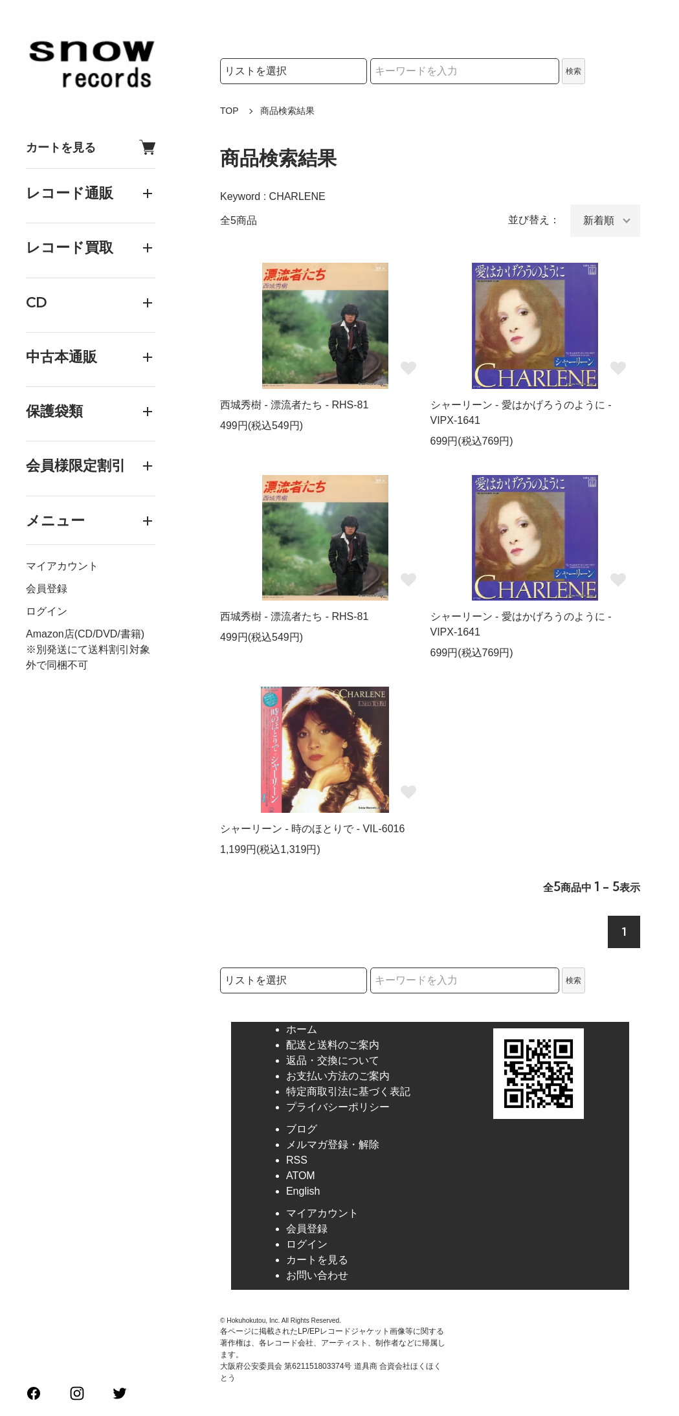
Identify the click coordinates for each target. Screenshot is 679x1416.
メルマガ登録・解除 (332, 1144)
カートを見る (90, 147)
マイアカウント (62, 565)
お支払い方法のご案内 (338, 1075)
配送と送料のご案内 (332, 1044)
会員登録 (46, 588)
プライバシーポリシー (338, 1106)
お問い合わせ (317, 1275)
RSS (296, 1160)
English (303, 1191)
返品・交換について (332, 1060)
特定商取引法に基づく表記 (348, 1091)
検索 (573, 71)
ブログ (301, 1128)
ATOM (300, 1175)
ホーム (301, 1029)
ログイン (46, 611)
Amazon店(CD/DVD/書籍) (85, 633)
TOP (229, 110)
